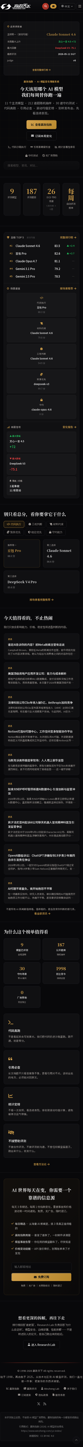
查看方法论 (42, 1166)
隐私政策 (41, 1395)
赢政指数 (12, 1388)
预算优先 (14, 534)
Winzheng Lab (50, 1388)
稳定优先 (35, 534)
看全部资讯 (42, 915)
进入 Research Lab (41, 1347)
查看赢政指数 (41, 124)
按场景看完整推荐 (42, 601)
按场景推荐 (68, 290)
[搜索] (45, 6)
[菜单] (79, 6)
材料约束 (57, 526)
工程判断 (35, 526)
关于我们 (70, 1388)
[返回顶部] (76, 1440)
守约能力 (55, 534)
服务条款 (59, 1395)
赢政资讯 (30, 1388)
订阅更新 (24, 1395)
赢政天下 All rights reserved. (49, 1370)
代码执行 (14, 526)
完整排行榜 (68, 239)
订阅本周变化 (41, 136)
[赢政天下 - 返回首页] (15, 6)
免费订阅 (41, 1279)
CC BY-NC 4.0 (47, 1436)
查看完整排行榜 (41, 69)
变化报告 (69, 429)
